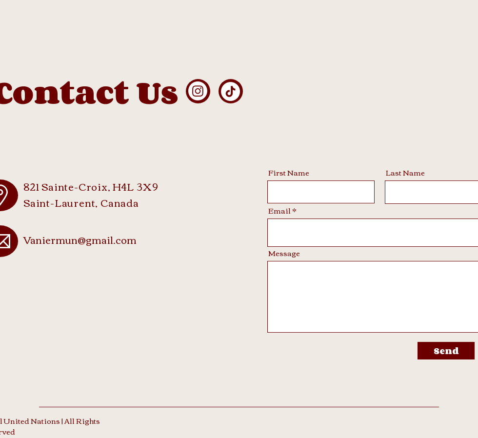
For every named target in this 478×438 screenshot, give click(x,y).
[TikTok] (230, 91)
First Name (288, 172)
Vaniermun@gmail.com (80, 239)
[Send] (446, 350)
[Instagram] (197, 90)
